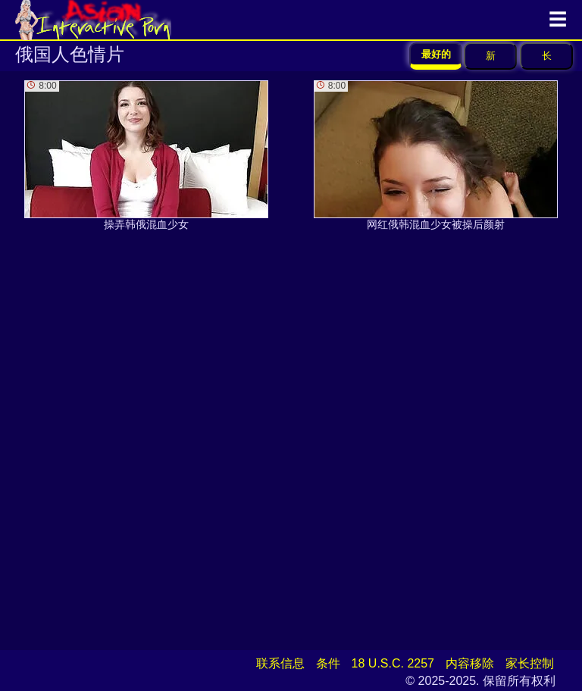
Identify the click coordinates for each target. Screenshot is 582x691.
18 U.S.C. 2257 (393, 663)
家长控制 (529, 663)
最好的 (436, 54)
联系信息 (280, 663)
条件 (328, 663)
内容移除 (470, 663)
